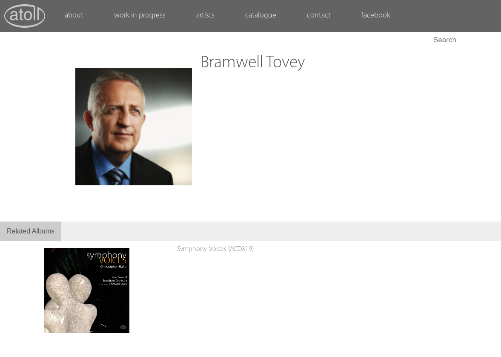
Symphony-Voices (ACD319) (215, 249)
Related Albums (30, 231)
